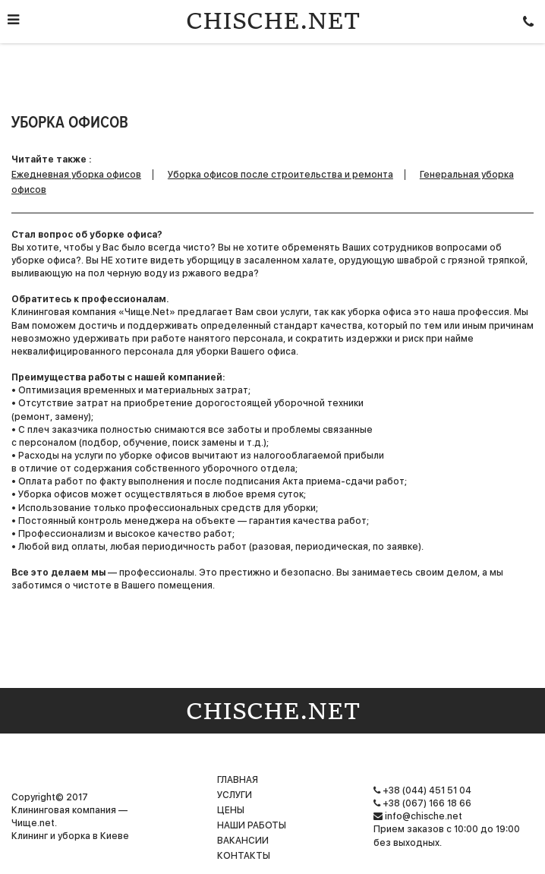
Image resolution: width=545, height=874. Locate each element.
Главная (237, 780)
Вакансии (243, 840)
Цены (230, 810)
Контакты (243, 855)
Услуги (234, 795)
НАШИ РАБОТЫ (251, 825)
